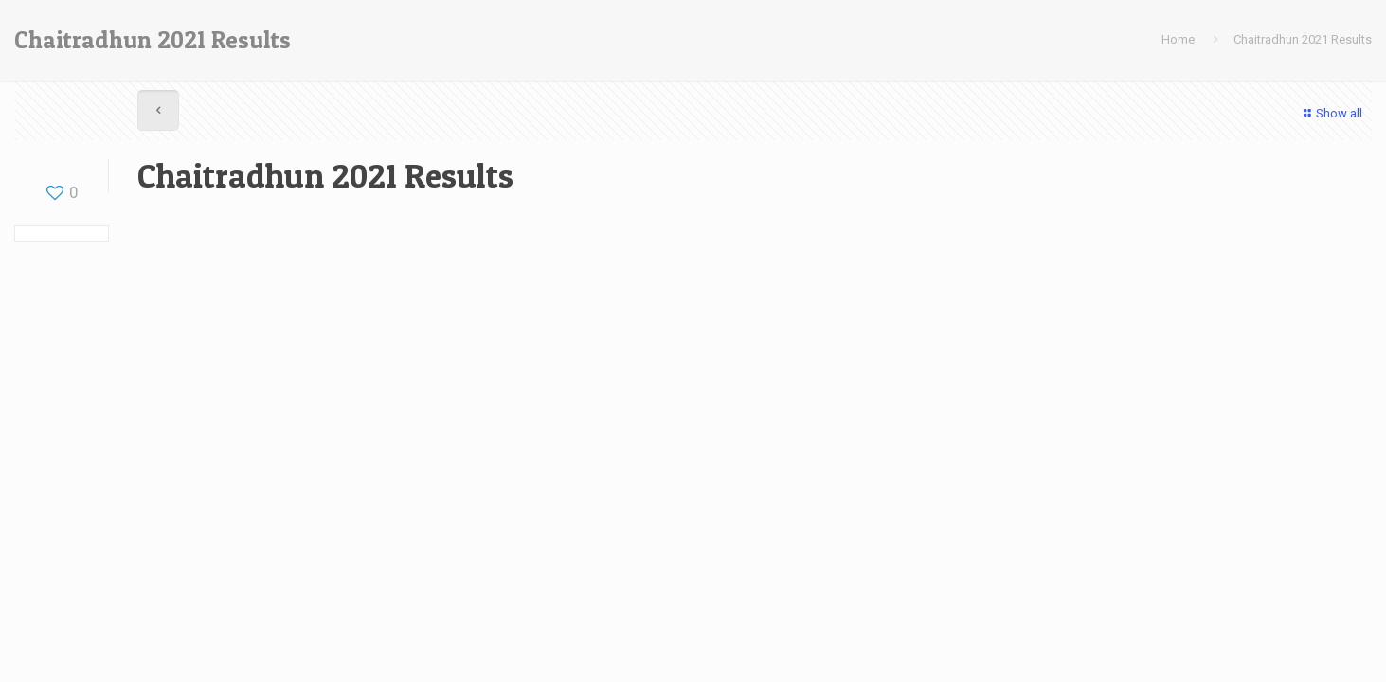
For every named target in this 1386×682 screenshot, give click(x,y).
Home (1178, 39)
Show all (1330, 113)
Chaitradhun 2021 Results (1302, 39)
